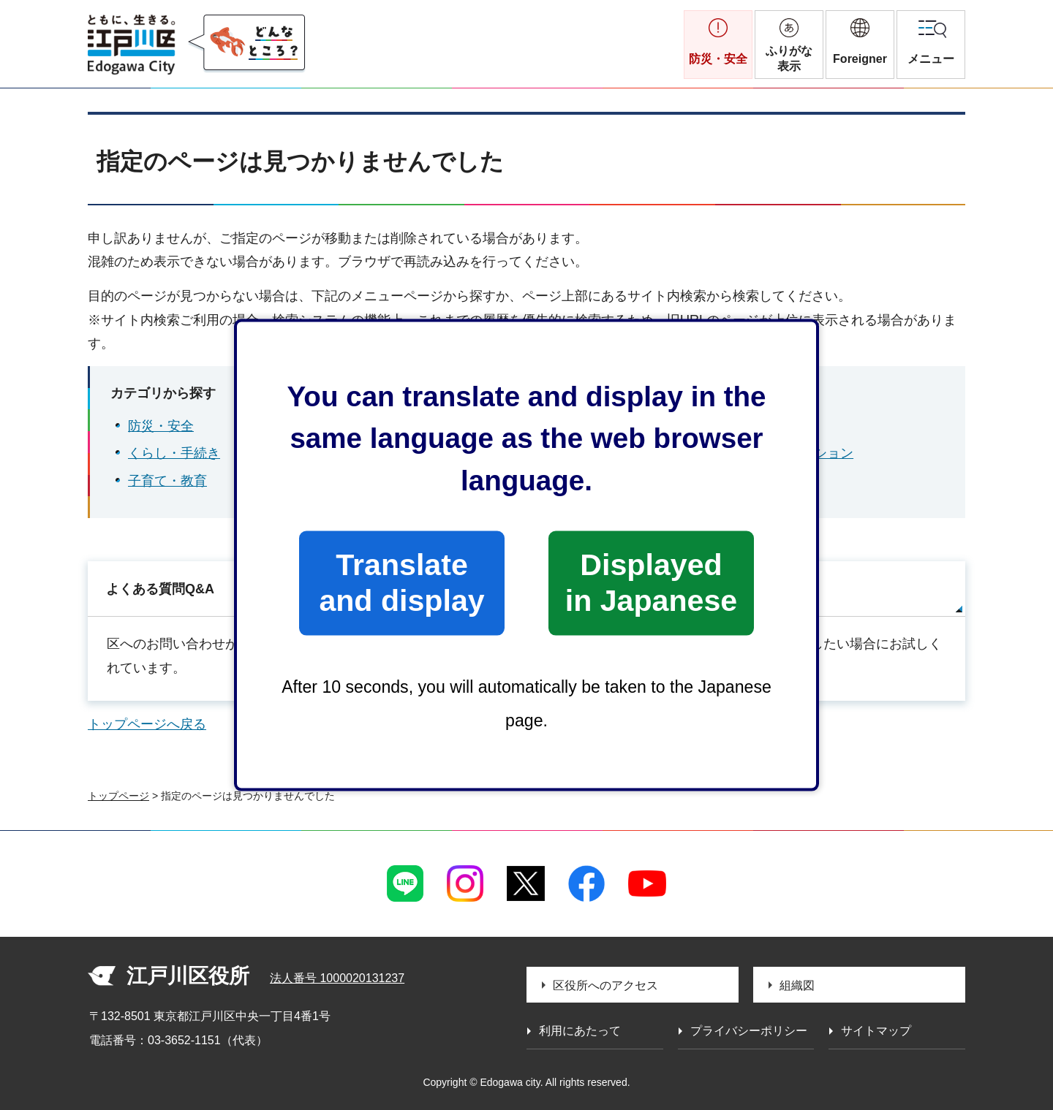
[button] (860, 44)
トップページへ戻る (147, 724)
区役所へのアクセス (605, 985)
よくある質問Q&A (160, 589)
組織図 (797, 985)
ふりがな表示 (789, 58)
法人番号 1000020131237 (337, 978)
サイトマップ (743, 589)
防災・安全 (161, 426)
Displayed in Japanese (651, 582)
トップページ (118, 796)
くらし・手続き (174, 453)
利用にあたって (580, 1031)
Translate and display (401, 582)
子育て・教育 (167, 481)
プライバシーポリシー (748, 1031)
